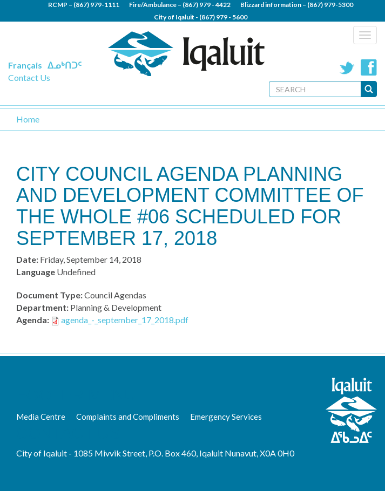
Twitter (347, 67)
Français (25, 65)
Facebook (369, 67)
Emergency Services (226, 416)
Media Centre (40, 416)
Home (27, 119)
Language (35, 272)
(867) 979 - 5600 (223, 17)
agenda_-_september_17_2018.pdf (124, 320)
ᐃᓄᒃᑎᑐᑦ (65, 65)
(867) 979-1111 (96, 5)
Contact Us (29, 77)
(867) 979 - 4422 (207, 5)
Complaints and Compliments (127, 416)
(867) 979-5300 (330, 5)
